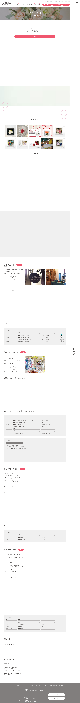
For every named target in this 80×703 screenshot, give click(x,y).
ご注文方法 (28, 4)
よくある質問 (47, 1)
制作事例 (39, 4)
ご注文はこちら (11, 678)
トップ (18, 4)
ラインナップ (23, 4)
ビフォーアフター (34, 4)
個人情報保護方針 (67, 1)
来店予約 (19, 260)
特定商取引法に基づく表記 (58, 1)
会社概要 (51, 1)
